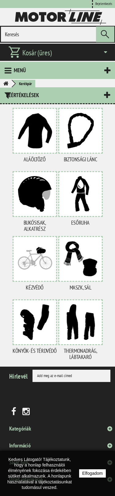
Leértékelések (22, 95)
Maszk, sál (80, 287)
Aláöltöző (34, 159)
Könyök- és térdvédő (34, 350)
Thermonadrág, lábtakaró (80, 353)
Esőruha (80, 222)
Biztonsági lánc (80, 159)
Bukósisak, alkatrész (35, 225)
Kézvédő (34, 287)
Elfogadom (92, 473)
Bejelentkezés (103, 4)
